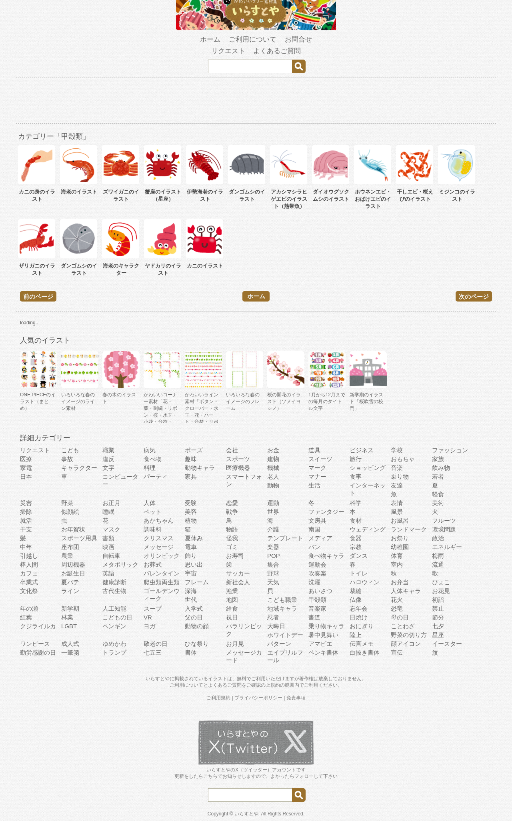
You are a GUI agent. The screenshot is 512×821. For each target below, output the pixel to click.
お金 (273, 450)
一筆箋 (70, 652)
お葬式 (153, 564)
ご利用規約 (218, 698)
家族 (438, 458)
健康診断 (114, 582)
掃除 (26, 511)
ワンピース (35, 643)
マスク (111, 529)
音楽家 (317, 608)
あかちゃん (159, 520)
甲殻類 (317, 599)
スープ (153, 608)
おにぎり (362, 626)
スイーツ (320, 458)
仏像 (356, 599)
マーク (317, 467)
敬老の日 (156, 643)
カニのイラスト (205, 266)
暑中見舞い (323, 634)
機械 (273, 467)
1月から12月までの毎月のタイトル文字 (326, 401)
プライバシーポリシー (258, 698)
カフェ (29, 573)
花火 (397, 599)
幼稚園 (400, 546)
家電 (26, 467)
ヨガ (150, 626)
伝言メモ (362, 643)
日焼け (359, 617)
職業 (108, 450)
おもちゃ (403, 458)
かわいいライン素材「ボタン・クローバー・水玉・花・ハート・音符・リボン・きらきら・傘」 (201, 415)
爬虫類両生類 (162, 582)
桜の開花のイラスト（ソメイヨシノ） (284, 401)
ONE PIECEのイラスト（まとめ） (38, 401)
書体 (191, 652)
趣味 (191, 458)
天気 (273, 582)
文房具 (317, 520)
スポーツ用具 (79, 538)
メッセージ (159, 546)
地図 (232, 599)
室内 (397, 564)
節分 (438, 617)
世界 (273, 511)
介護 (273, 529)
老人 (273, 476)
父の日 (194, 617)
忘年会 (359, 608)
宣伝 (397, 652)
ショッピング (368, 467)
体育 (397, 555)
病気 (150, 450)
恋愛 (232, 502)
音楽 (397, 467)
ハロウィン (365, 582)
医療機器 (238, 467)
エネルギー (447, 546)
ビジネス (362, 450)
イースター (447, 643)
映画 (108, 546)
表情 (397, 502)
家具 (191, 476)
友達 (397, 485)
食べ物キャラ (326, 555)
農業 (67, 555)
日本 (26, 476)
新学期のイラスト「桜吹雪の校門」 (366, 401)
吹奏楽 (317, 573)
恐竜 (397, 608)
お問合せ (298, 39)
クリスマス (159, 538)
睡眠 (108, 511)
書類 (108, 538)
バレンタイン (162, 573)
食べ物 (153, 458)
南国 (314, 529)
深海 (191, 590)
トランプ (114, 652)
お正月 (111, 502)
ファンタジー (326, 511)
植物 (191, 520)
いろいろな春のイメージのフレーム (243, 401)
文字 (108, 467)
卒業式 (29, 582)
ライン (70, 590)
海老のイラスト (79, 192)
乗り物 (400, 476)
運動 (273, 502)
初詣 (438, 599)
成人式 (70, 643)
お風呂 (400, 520)
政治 (438, 538)
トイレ (359, 573)
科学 (356, 502)
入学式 (194, 608)
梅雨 (438, 555)
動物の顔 (197, 626)
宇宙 (191, 573)
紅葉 (26, 617)
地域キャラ (282, 608)
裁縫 (356, 590)
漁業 (232, 590)
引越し (29, 555)
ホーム (210, 39)
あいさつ (320, 590)
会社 (232, 450)
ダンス (359, 555)
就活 (26, 520)
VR (148, 617)
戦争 (232, 511)
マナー (317, 476)
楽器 (273, 546)
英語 (108, 573)
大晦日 (276, 626)
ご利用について (252, 39)
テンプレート (285, 538)
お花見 (441, 590)
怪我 (232, 538)
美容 (191, 511)
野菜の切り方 (409, 634)
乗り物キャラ (326, 626)
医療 (26, 458)
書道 (314, 617)
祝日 (232, 617)
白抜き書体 (365, 652)
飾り (191, 555)
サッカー (238, 573)
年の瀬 (29, 608)
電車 (191, 546)
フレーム (197, 582)
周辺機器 (73, 564)
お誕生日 (73, 573)
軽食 (438, 494)
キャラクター (79, 467)
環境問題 (444, 529)
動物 (273, 485)
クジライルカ (38, 626)
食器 (356, 538)
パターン (279, 643)
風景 (397, 511)
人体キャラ (406, 590)
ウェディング (368, 529)
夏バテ (70, 582)
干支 (26, 529)
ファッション (450, 450)
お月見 (235, 643)
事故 (67, 458)
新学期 (70, 608)
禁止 (438, 608)
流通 (438, 564)
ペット (153, 511)
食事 (356, 476)
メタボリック (120, 564)
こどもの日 (117, 617)
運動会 (317, 564)
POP (273, 555)
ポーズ (194, 450)
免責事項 (296, 698)
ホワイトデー (285, 634)
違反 (108, 458)
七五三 (153, 652)
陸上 (356, 634)
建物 (273, 458)
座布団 (70, 546)
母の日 (400, 617)
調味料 (153, 529)
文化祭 (29, 590)
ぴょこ (441, 582)
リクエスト (228, 51)
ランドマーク (409, 529)
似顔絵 (70, 511)
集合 (273, 564)
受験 (191, 502)
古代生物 (114, 590)
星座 (438, 634)
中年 (26, 546)
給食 (232, 608)
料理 (150, 467)
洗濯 (314, 582)
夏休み (194, 538)
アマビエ (320, 643)
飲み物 (441, 467)
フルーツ (444, 520)
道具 (314, 450)
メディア (320, 538)
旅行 (356, 458)
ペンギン (114, 626)
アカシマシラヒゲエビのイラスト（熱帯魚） (289, 199)
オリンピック (162, 555)
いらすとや (246, 814)
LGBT (69, 626)
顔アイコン (406, 643)
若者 (438, 476)
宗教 (356, 546)
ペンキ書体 (323, 652)
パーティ (156, 476)
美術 (438, 502)
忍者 (273, 617)
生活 (314, 485)
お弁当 (400, 582)
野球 (273, 573)
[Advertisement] (256, 102)
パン (314, 546)
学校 (397, 450)
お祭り (400, 538)
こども (70, 450)
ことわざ (403, 626)
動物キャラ (200, 467)
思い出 (194, 564)
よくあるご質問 (277, 51)
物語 (232, 529)
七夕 (438, 626)
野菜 (67, 502)
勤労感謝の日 (38, 652)
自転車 (111, 555)
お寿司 (235, 555)
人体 (150, 502)
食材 (356, 520)
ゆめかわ (114, 643)
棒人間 (29, 564)
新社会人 (238, 582)
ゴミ (232, 546)
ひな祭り (197, 643)
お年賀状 (73, 529)
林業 (67, 617)
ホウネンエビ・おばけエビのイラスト (373, 199)
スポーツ (238, 458)
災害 (26, 502)
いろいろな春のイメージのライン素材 (78, 401)
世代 (191, 599)
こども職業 (282, 599)
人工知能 (114, 608)
